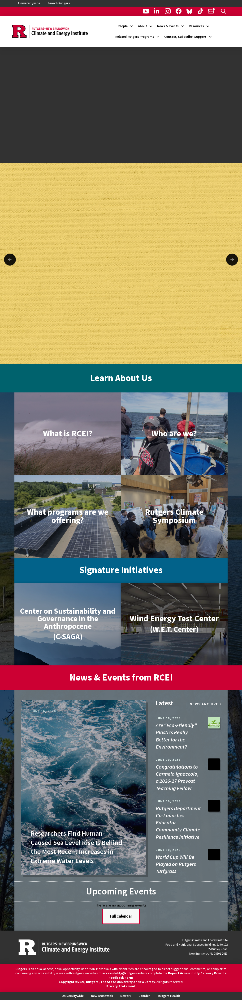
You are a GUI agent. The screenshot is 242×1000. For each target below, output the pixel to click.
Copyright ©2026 (71, 982)
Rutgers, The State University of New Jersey (120, 982)
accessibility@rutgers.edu (123, 973)
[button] (223, 11)
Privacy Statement (121, 986)
